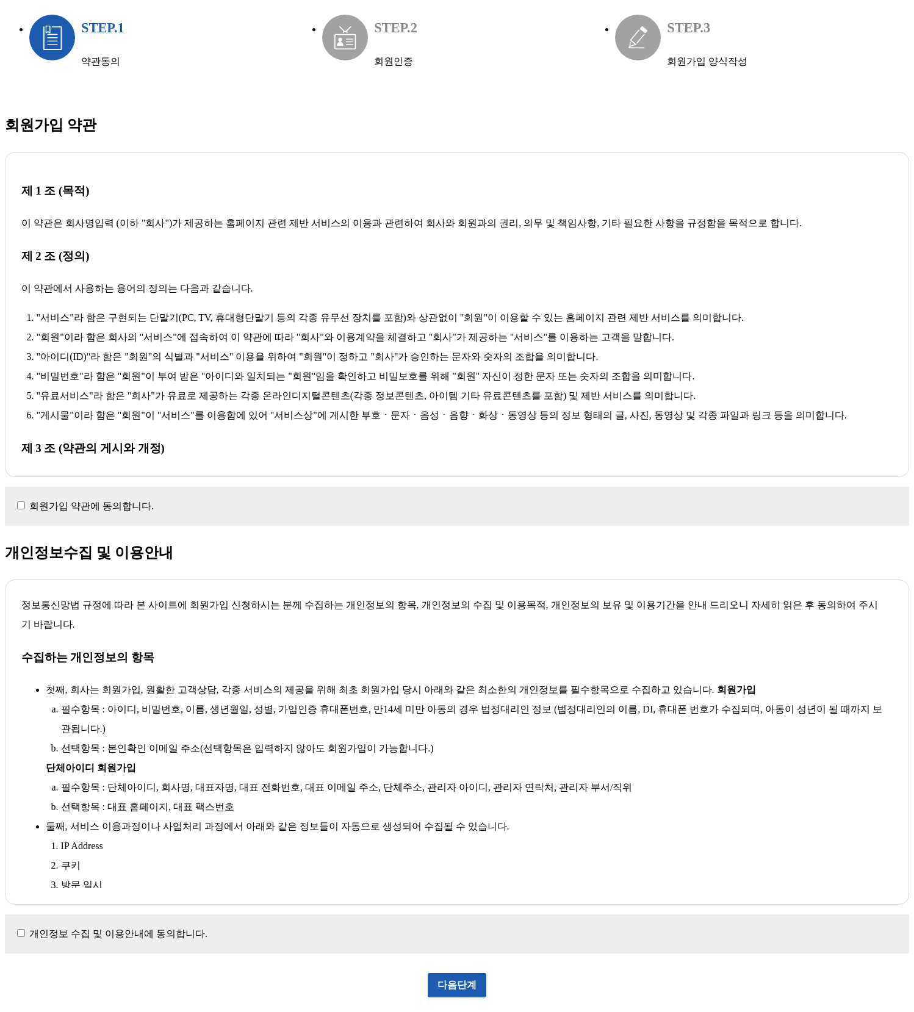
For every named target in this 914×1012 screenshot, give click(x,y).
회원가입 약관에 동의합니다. (91, 506)
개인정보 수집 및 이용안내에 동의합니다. (118, 933)
